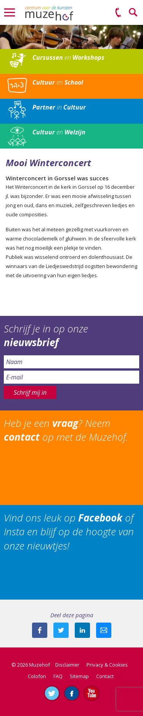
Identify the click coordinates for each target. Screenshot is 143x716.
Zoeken (133, 12)
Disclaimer (67, 664)
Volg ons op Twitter (52, 693)
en (68, 57)
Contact (105, 676)
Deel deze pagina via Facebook (39, 630)
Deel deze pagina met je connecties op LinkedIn (82, 630)
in (59, 107)
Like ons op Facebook (72, 693)
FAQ (58, 676)
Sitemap (79, 676)
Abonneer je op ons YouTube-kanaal (91, 693)
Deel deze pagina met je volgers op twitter (61, 630)
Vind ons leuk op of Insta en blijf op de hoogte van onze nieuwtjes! (69, 532)
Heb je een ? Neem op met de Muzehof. (66, 430)
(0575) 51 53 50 (118, 12)
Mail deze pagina (103, 630)
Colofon (37, 676)
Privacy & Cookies (107, 664)
